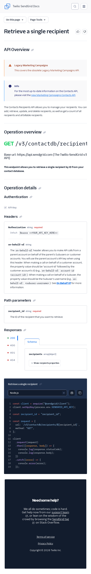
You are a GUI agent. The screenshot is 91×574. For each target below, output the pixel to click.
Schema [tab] (32, 341)
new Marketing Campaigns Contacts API (53, 95)
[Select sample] (37, 393)
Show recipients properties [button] (44, 363)
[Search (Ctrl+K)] (75, 6)
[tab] (11, 338)
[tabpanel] (56, 352)
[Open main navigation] (84, 6)
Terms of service (46, 536)
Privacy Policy (45, 543)
